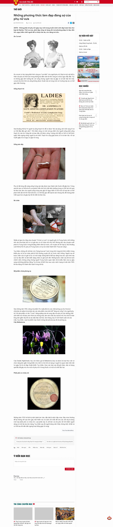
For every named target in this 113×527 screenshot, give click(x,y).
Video (53, 5)
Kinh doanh (96, 5)
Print (73, 23)
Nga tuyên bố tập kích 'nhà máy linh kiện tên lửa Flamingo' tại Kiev (43, 523)
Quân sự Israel (83, 52)
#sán (18, 447)
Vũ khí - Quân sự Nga (85, 49)
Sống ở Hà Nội (88, 5)
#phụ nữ (55, 447)
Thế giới (42, 5)
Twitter (71, 23)
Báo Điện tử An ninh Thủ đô (16, 3)
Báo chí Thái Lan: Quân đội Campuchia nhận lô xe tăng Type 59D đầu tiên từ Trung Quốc (86, 108)
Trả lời (21, 479)
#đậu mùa (35, 447)
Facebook (68, 23)
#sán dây (42, 447)
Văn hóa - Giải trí (73, 5)
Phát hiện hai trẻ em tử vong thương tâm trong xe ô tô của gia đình (87, 117)
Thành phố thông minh (62, 5)
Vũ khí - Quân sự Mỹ (84, 40)
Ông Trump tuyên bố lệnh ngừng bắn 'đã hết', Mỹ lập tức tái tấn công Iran (22, 523)
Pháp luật (48, 5)
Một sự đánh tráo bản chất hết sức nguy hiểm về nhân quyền (64, 522)
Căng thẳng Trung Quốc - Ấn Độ (88, 43)
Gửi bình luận (69, 469)
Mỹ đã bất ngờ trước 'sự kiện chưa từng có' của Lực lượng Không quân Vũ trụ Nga (86, 126)
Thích (15, 479)
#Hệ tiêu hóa (63, 447)
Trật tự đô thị (26, 5)
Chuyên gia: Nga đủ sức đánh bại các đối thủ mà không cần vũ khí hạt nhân (86, 100)
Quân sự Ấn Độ (83, 46)
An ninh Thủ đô (26, 2)
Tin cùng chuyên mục (23, 504)
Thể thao (81, 5)
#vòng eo (49, 447)
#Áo (30, 447)
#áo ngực (24, 447)
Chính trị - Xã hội (35, 5)
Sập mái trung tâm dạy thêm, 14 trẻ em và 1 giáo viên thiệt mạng (86, 92)
